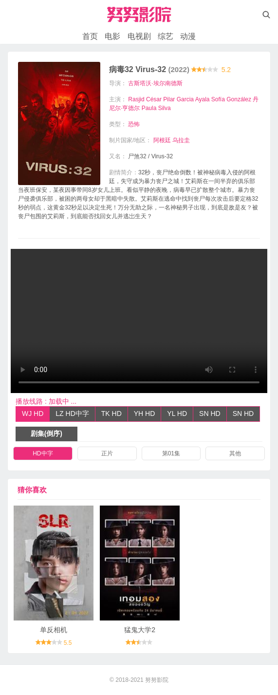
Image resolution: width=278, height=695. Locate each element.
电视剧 (139, 36)
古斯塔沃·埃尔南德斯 (155, 83)
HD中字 (43, 453)
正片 (107, 453)
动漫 (188, 36)
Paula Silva (156, 108)
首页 (90, 36)
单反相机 (53, 630)
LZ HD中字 (72, 413)
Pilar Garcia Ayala (186, 99)
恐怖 (134, 124)
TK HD (111, 413)
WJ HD (32, 413)
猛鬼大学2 (139, 630)
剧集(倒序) (46, 433)
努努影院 (156, 679)
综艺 (165, 36)
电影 (112, 36)
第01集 (171, 453)
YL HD (177, 413)
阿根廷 (162, 140)
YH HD (144, 413)
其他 (235, 453)
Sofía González (231, 99)
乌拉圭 (181, 140)
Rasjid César (145, 99)
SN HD (210, 413)
